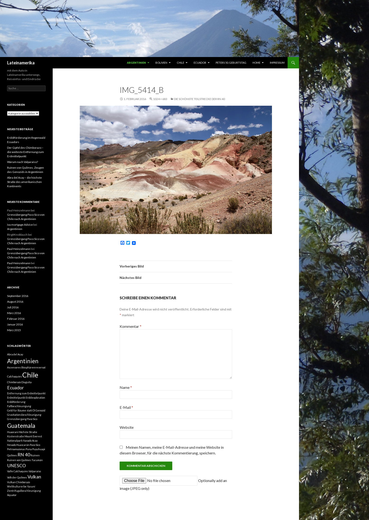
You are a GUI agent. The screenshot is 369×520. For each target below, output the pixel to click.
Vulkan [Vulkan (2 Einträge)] (34, 476)
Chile (180, 62)
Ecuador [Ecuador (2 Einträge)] (15, 387)
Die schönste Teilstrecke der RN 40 (199, 99)
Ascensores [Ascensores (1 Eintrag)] (14, 367)
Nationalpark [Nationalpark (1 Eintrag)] (15, 440)
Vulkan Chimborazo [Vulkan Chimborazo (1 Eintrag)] (18, 482)
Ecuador (200, 62)
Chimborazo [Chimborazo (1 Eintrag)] (14, 382)
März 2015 (14, 330)
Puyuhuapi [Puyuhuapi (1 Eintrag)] (38, 449)
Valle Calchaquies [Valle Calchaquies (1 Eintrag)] (17, 471)
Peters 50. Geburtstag (231, 62)
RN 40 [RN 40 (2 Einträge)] (24, 454)
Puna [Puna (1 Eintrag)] (29, 449)
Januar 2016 (15, 324)
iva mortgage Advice (20, 224)
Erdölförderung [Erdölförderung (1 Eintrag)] (16, 401)
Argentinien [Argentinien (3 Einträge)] (22, 361)
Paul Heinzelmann (18, 249)
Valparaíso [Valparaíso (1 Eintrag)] (35, 471)
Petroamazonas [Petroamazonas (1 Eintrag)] (16, 449)
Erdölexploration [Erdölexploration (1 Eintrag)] (35, 397)
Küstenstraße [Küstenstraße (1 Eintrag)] (15, 436)
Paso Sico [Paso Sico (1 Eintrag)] (35, 444)
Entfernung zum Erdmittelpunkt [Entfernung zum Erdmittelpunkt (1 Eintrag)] (26, 393)
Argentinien (136, 62)
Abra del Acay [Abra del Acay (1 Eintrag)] (15, 354)
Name (126, 387)
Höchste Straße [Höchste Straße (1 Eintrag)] (28, 432)
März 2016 (14, 313)
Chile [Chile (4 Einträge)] (30, 375)
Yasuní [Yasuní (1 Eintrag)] (31, 486)
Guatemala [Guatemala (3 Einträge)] (21, 425)
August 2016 (15, 301)
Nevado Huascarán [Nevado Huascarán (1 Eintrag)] (18, 444)
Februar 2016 (15, 318)
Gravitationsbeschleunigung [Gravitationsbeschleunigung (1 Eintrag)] (24, 414)
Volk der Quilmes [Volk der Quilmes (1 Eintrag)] (17, 477)
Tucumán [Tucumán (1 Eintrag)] (37, 460)
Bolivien (161, 62)
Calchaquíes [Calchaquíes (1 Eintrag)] (14, 376)
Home (256, 62)
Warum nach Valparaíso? (22, 162)
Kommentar (130, 326)
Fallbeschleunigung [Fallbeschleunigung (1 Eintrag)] (19, 406)
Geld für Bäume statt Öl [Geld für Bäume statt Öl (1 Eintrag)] (21, 410)
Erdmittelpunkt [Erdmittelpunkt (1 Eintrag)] (16, 397)
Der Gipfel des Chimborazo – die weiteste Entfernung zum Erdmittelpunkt (25, 152)
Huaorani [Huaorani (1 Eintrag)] (12, 432)
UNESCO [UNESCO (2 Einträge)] (16, 465)
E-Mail (126, 407)
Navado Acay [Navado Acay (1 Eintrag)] (30, 440)
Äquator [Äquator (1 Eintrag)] (12, 494)
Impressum (277, 62)
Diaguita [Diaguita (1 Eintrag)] (26, 382)
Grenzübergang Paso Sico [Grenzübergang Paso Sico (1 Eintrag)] (22, 418)
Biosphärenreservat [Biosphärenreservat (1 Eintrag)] (33, 367)
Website (127, 427)
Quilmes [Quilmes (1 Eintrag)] (12, 455)
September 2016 (17, 296)
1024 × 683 (160, 99)
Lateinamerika (21, 62)
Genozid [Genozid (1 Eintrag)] (40, 410)
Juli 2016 (13, 307)
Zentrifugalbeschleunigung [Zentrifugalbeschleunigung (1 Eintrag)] (24, 490)
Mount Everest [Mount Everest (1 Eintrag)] (33, 436)
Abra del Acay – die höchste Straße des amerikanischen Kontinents (24, 182)
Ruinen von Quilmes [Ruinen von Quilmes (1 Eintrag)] (19, 460)
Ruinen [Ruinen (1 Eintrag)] (35, 455)
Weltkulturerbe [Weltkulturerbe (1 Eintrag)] (17, 486)
